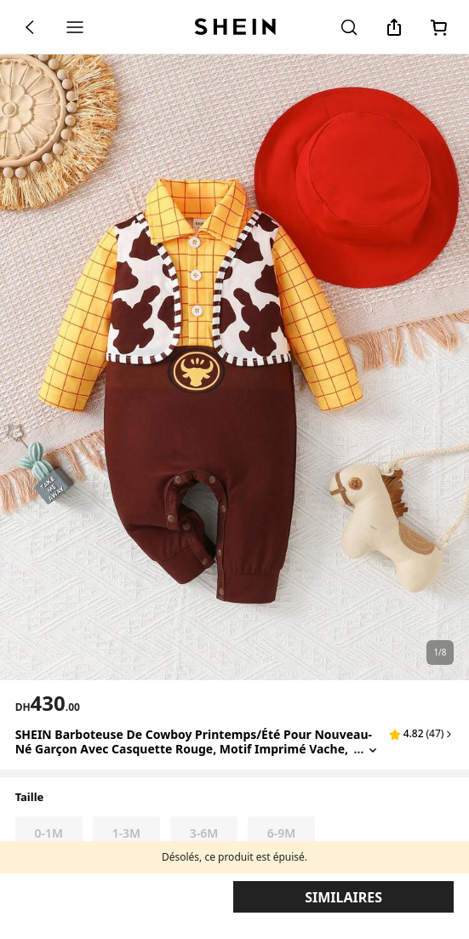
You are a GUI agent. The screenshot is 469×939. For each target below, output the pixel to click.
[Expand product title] (373, 749)
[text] (47, 703)
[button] (421, 734)
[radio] (49, 833)
